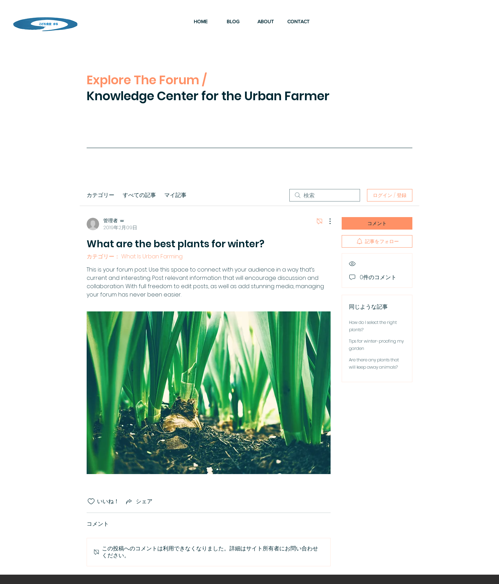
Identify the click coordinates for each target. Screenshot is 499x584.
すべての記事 (139, 195)
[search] (324, 195)
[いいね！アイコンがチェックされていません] (91, 501)
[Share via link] (138, 501)
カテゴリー (100, 195)
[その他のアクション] (326, 221)
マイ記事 (175, 195)
